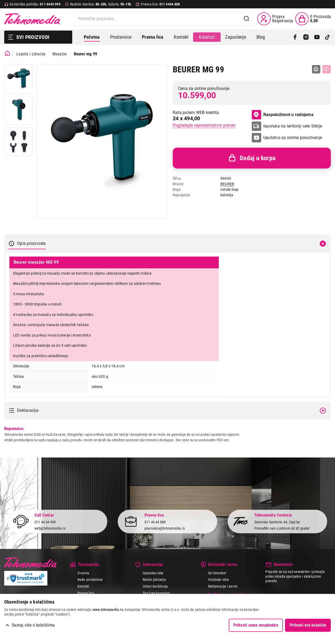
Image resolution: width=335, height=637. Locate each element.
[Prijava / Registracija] (275, 18)
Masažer (59, 53)
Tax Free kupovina (156, 593)
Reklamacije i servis (223, 586)
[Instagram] (306, 37)
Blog (260, 37)
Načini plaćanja (154, 579)
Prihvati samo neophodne (255, 625)
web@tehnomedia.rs (50, 528)
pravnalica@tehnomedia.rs (164, 528)
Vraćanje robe (218, 579)
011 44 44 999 (45, 522)
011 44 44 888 (155, 522)
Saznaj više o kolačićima (33, 625)
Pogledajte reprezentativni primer (204, 125)
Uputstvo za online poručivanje (292, 137)
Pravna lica (85, 593)
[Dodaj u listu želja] (326, 69)
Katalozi (207, 37)
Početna (92, 37)
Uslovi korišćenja (155, 586)
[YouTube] (317, 37)
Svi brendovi (217, 573)
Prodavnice (120, 37)
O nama (83, 573)
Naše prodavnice (90, 579)
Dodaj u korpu (252, 158)
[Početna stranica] (7, 53)
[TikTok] (327, 37)
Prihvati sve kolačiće (308, 625)
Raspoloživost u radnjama (283, 114)
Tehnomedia (32, 19)
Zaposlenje (235, 37)
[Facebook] (295, 37)
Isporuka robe (153, 573)
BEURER (227, 184)
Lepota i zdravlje (31, 53)
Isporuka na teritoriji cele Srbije (292, 126)
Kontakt (181, 37)
